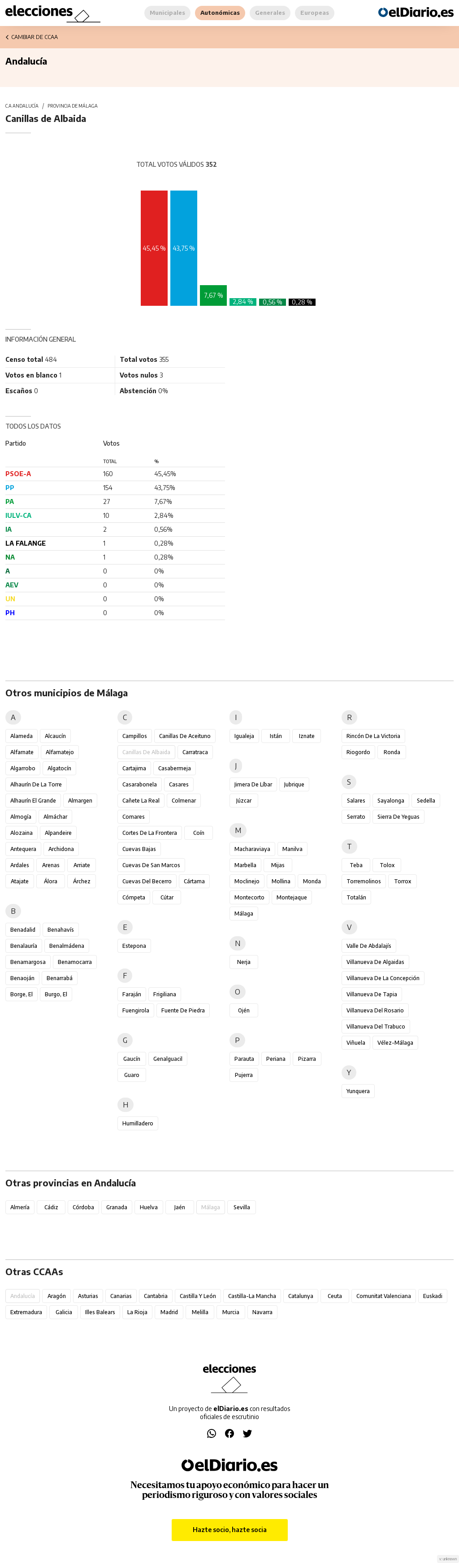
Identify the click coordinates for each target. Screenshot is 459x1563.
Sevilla (242, 1207)
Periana (276, 1058)
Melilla (200, 1312)
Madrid (169, 1312)
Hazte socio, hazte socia (230, 1529)
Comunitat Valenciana (383, 1296)
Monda (312, 881)
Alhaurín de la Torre (36, 784)
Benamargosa (28, 962)
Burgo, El (56, 994)
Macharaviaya (252, 849)
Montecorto (249, 897)
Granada (116, 1207)
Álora (50, 881)
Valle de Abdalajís (368, 945)
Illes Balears (100, 1312)
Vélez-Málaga (395, 1042)
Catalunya (300, 1296)
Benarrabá (60, 978)
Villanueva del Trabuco (375, 1026)
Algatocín (59, 768)
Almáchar (55, 816)
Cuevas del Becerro (147, 881)
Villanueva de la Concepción (383, 978)
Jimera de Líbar (253, 784)
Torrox (402, 881)
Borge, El (21, 994)
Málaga (243, 913)
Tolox (387, 865)
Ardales (19, 865)
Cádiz (51, 1207)
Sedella (426, 800)
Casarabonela (139, 784)
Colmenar (184, 800)
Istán (276, 736)
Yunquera (358, 1091)
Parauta (244, 1058)
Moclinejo (247, 881)
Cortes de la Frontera (149, 832)
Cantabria (156, 1296)
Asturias (88, 1296)
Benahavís (61, 929)
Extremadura (26, 1312)
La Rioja (137, 1312)
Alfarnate (22, 752)
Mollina (281, 881)
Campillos (134, 736)
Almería (20, 1207)
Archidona (61, 849)
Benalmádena (66, 945)
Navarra (262, 1312)
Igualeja (244, 736)
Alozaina (21, 832)
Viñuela (355, 1042)
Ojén (244, 1010)
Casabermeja (174, 768)
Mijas (278, 865)
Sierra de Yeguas (398, 816)
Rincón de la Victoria (373, 736)
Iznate (307, 736)
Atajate (20, 881)
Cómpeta (133, 897)
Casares (179, 784)
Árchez (82, 881)
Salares (356, 800)
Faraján (131, 994)
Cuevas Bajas (139, 849)
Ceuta (335, 1296)
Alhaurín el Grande (33, 800)
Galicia (64, 1312)
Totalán (356, 897)
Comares (133, 816)
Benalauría (23, 945)
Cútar (166, 897)
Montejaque (292, 897)
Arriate (82, 865)
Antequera (23, 849)
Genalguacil (167, 1058)
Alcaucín (55, 736)
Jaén (179, 1207)
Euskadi (432, 1296)
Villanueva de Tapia (371, 994)
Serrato (356, 816)
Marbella (245, 865)
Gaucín (131, 1058)
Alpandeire (58, 832)
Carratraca (195, 752)
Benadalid (22, 929)
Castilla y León (198, 1296)
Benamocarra (75, 962)
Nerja (244, 962)
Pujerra (244, 1075)
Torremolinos (363, 881)
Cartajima (134, 768)
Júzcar (243, 800)
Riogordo (358, 752)
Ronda (392, 752)
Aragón (57, 1296)
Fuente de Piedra (183, 1010)
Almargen (80, 800)
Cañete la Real (141, 800)
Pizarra (307, 1058)
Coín (198, 832)
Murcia (230, 1312)
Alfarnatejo (60, 752)
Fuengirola (135, 1010)
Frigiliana (164, 994)
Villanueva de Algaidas (375, 962)
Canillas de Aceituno (185, 736)
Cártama (194, 881)
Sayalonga (390, 800)
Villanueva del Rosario (375, 1010)
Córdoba (83, 1207)
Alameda (21, 736)
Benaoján (22, 978)
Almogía (20, 816)
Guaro (131, 1075)
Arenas (51, 865)
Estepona (134, 945)
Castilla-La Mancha (252, 1296)
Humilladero (137, 1123)
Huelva (149, 1207)
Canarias (121, 1296)
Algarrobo (22, 768)
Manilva (292, 849)
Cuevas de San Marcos (151, 865)
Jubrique (294, 784)
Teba (356, 865)
